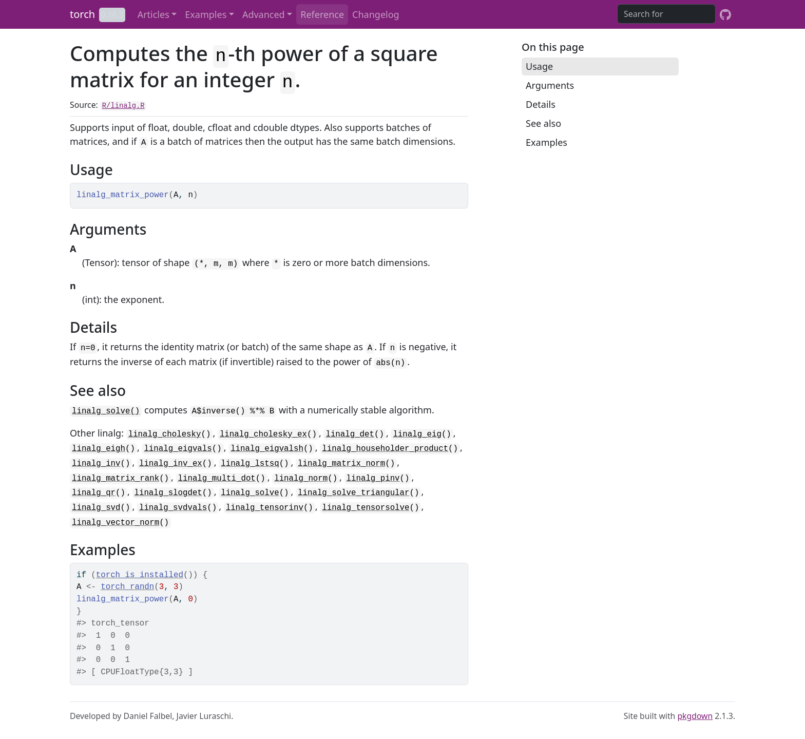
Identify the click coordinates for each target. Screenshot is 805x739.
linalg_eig (417, 434)
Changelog (375, 14)
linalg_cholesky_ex (263, 434)
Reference (322, 14)
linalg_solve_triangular (353, 493)
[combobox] (666, 14)
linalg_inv (96, 463)
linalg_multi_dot (217, 478)
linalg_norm (301, 478)
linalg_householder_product (385, 448)
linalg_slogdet (168, 493)
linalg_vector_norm (115, 522)
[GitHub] (725, 14)
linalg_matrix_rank (115, 478)
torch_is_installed (139, 575)
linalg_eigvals (178, 448)
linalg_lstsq (250, 463)
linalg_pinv (373, 478)
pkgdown (695, 716)
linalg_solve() (106, 411)
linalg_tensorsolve (365, 508)
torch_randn (127, 587)
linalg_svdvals (173, 508)
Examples (205, 14)
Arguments (550, 85)
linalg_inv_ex (170, 463)
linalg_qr (94, 493)
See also (543, 123)
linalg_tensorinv (264, 508)
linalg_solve (250, 493)
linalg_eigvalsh (267, 448)
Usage (539, 66)
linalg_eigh (98, 448)
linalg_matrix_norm (341, 463)
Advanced (263, 14)
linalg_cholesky (164, 434)
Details (540, 104)
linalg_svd (96, 508)
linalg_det (349, 434)
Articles (153, 14)
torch (82, 14)
